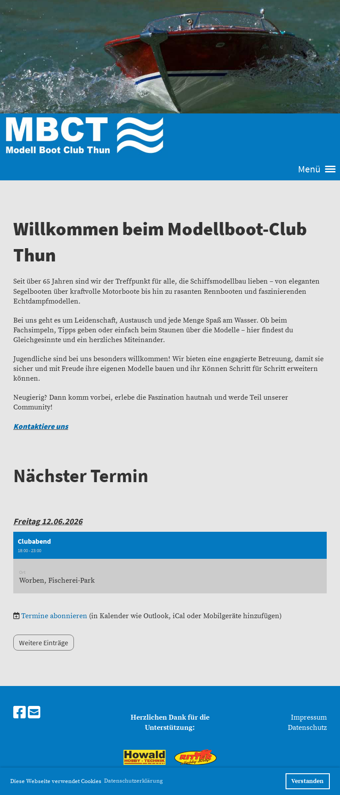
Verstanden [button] (307, 781)
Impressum (309, 717)
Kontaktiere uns (40, 426)
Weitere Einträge (43, 642)
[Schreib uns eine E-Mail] (34, 713)
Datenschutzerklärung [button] (133, 780)
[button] (170, 563)
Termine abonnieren (54, 616)
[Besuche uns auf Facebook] (19, 713)
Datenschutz (307, 727)
